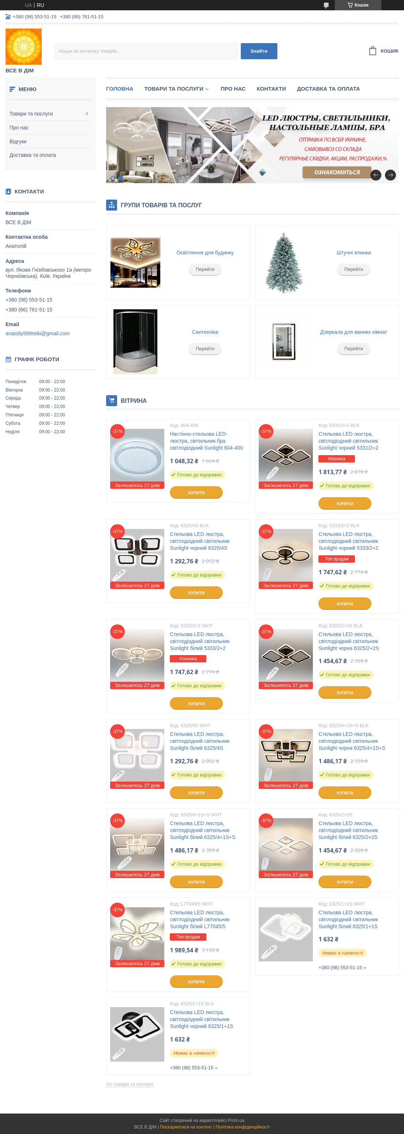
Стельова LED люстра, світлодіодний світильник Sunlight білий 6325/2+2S (348, 830)
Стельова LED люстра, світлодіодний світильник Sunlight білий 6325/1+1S (348, 919)
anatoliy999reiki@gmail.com (37, 333)
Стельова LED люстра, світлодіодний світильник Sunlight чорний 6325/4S (199, 541)
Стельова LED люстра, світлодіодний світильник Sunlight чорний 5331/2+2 (348, 441)
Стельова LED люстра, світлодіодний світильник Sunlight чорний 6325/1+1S (201, 1019)
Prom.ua (236, 1120)
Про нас (19, 128)
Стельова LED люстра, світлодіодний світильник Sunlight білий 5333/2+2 (199, 641)
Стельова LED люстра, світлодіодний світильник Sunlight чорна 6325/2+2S (348, 641)
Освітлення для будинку (205, 253)
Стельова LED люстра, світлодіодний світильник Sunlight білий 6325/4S (199, 741)
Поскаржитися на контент (186, 1127)
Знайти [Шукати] (259, 51)
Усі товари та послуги (129, 1084)
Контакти (271, 88)
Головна (119, 88)
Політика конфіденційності (243, 1127)
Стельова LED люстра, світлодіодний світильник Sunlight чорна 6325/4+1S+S (351, 741)
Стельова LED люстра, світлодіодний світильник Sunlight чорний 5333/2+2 (348, 541)
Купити (196, 493)
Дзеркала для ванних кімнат (353, 332)
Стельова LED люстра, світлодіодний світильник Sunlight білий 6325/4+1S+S (202, 830)
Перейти (205, 269)
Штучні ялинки (354, 253)
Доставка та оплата (33, 155)
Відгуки (18, 141)
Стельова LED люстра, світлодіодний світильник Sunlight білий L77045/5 (199, 919)
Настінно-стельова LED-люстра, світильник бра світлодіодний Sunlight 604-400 (206, 441)
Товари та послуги (31, 114)
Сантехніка (205, 332)
